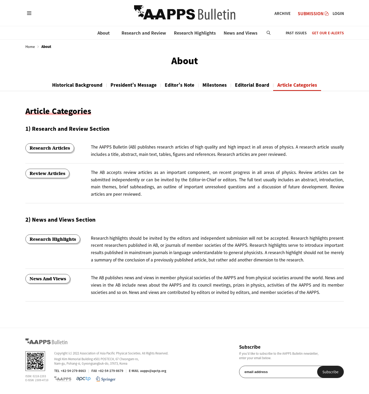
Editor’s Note (179, 85)
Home (30, 46)
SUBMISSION (313, 13)
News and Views (240, 33)
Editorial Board (252, 85)
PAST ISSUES (296, 32)
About (103, 33)
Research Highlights (195, 33)
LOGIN (338, 13)
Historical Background (77, 85)
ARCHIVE (282, 13)
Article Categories (297, 85)
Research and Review (144, 33)
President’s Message (134, 85)
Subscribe (330, 371)
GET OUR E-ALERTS (328, 32)
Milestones (214, 85)
